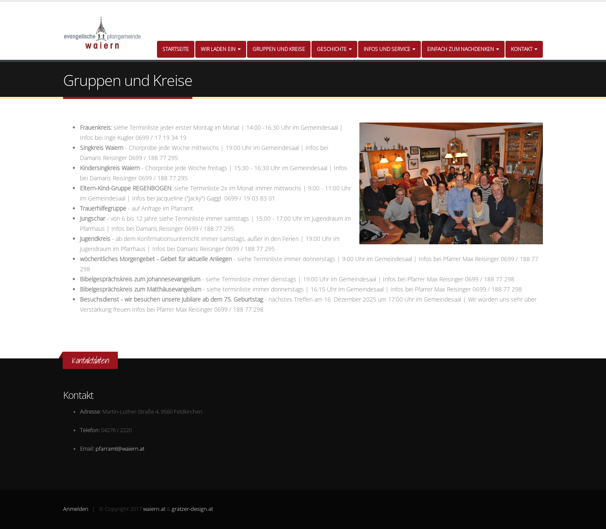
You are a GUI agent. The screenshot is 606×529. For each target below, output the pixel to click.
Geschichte (334, 49)
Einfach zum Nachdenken (463, 49)
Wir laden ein (221, 49)
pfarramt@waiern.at (120, 448)
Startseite (175, 49)
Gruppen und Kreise (278, 49)
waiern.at (154, 509)
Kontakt (524, 49)
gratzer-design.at (192, 509)
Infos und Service (389, 49)
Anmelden (75, 509)
